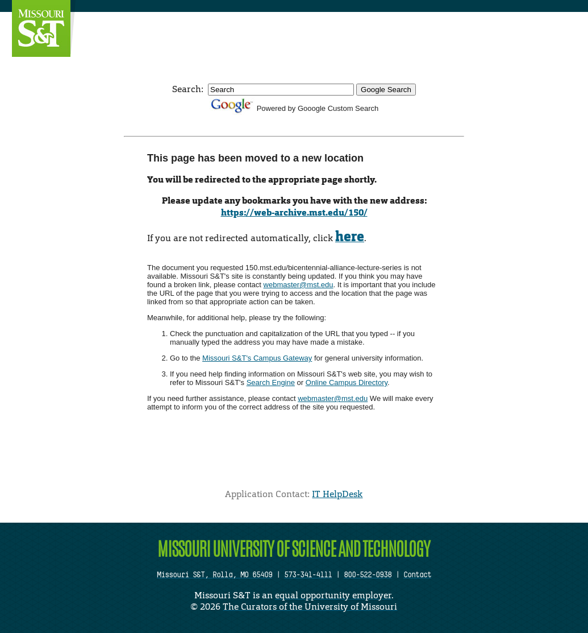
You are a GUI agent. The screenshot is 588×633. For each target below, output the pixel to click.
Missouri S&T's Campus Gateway (257, 358)
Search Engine (271, 382)
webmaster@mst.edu (298, 284)
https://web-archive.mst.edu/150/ (294, 212)
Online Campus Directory (346, 382)
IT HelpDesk (337, 494)
